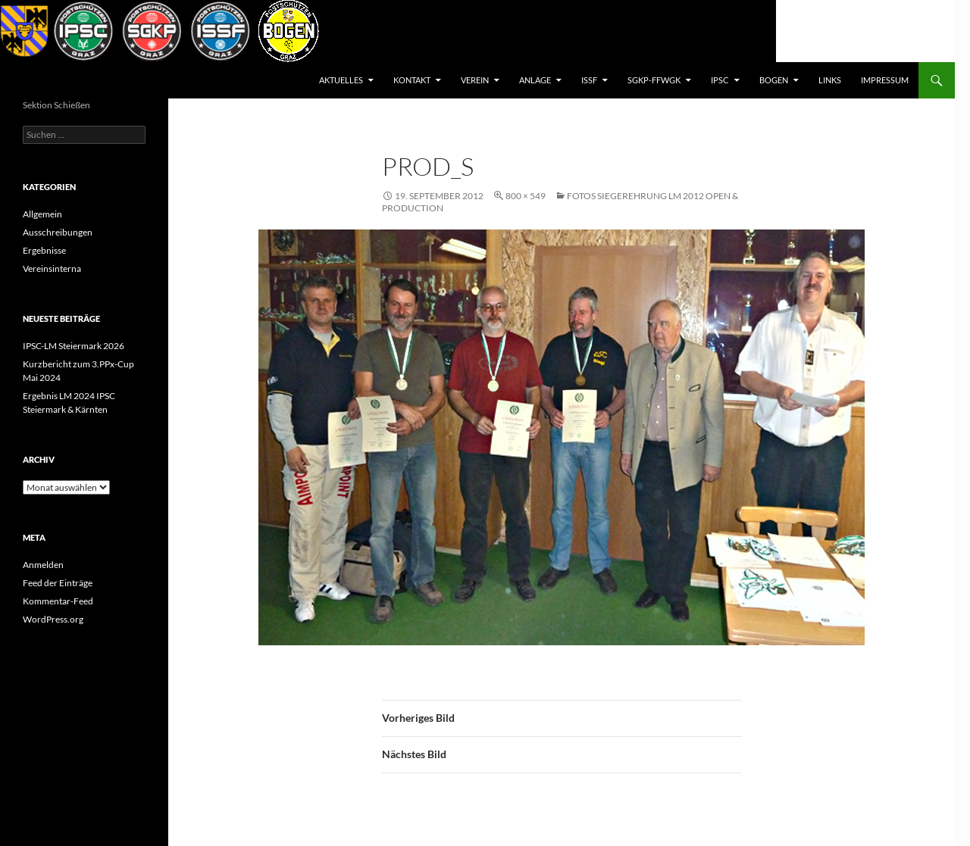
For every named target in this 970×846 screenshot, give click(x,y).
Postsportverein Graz (87, 80)
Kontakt (411, 80)
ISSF (589, 80)
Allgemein (42, 214)
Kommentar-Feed (58, 601)
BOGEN (773, 80)
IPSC (720, 80)
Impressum (885, 80)
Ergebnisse (44, 250)
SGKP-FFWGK (654, 80)
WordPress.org (53, 619)
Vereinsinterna (52, 268)
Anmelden (43, 564)
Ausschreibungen (57, 232)
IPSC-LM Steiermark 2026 (73, 345)
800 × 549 (525, 195)
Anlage (535, 80)
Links (829, 80)
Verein (475, 80)
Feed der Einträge (57, 582)
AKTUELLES (341, 80)
